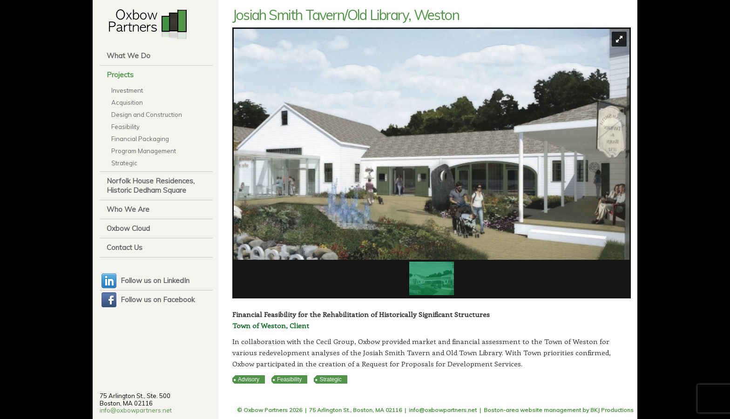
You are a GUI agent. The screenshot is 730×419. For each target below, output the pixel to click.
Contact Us (124, 247)
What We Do (128, 55)
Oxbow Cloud (128, 228)
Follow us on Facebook (158, 299)
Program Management (143, 151)
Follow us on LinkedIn (155, 280)
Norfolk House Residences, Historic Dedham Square (151, 185)
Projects (120, 74)
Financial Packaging (140, 138)
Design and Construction (146, 114)
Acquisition (127, 102)
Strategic (124, 163)
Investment (127, 90)
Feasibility (125, 126)
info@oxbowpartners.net (136, 410)
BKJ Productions (612, 409)
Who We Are (128, 209)
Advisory (248, 379)
